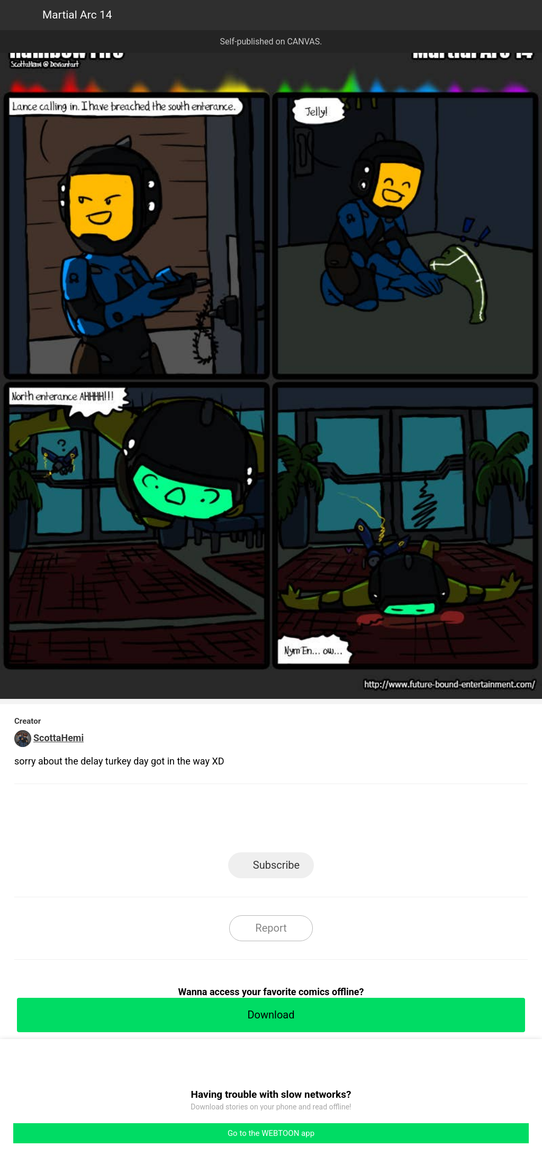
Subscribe (276, 865)
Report (270, 928)
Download (270, 1014)
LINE (176, 821)
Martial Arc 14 (77, 14)
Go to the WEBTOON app (271, 1133)
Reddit (366, 821)
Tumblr (319, 821)
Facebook (223, 821)
